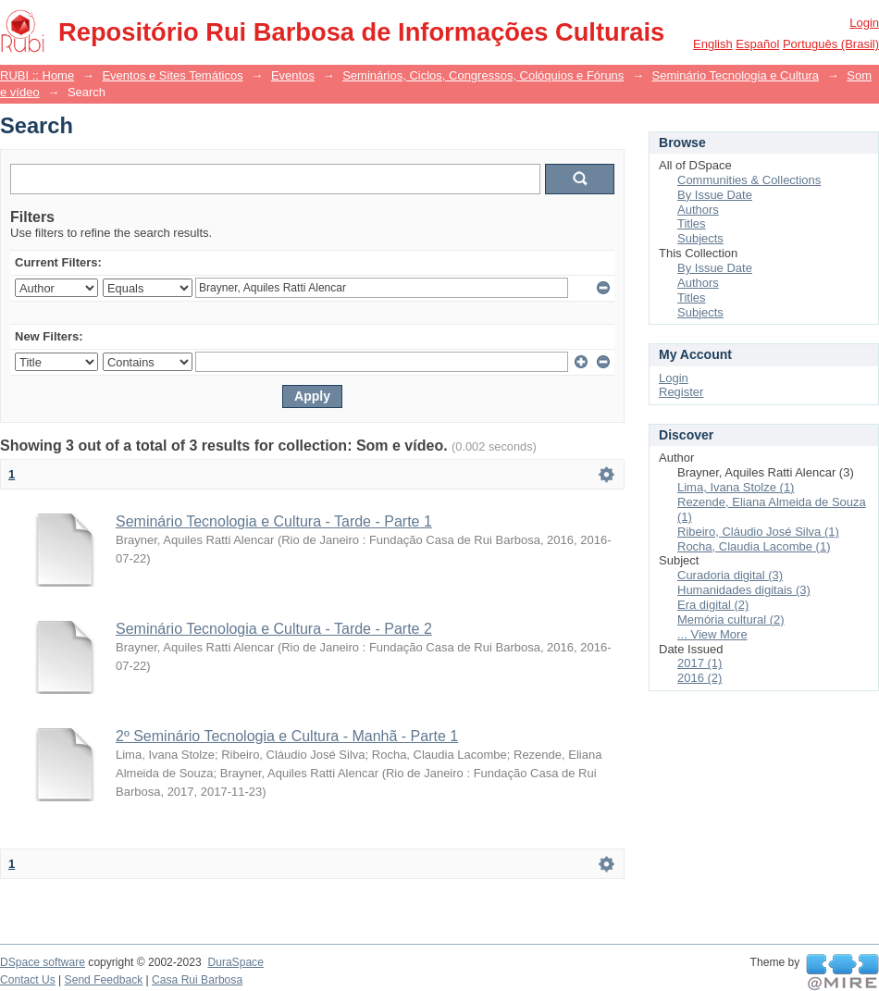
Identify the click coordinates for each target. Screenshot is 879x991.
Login (864, 23)
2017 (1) (699, 663)
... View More (712, 634)
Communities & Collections (749, 180)
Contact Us (28, 979)
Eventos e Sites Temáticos (172, 75)
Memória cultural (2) (731, 619)
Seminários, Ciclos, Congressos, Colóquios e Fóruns (483, 75)
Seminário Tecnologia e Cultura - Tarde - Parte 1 (274, 521)
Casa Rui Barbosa (197, 979)
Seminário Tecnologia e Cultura (735, 75)
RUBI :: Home (37, 75)
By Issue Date (714, 195)
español (757, 44)
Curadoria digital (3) (730, 575)
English (713, 44)
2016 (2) (699, 678)
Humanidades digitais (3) (744, 590)
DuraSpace (235, 962)
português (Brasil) (831, 44)
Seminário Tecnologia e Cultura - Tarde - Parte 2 (274, 629)
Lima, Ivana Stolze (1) (735, 487)
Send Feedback (104, 979)
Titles (691, 223)
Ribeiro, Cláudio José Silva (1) (758, 532)
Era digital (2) (713, 605)
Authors (698, 210)
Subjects (700, 238)
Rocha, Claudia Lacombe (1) (753, 546)
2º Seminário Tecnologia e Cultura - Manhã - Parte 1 (287, 736)
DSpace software (42, 962)
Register (681, 392)
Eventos (293, 75)
